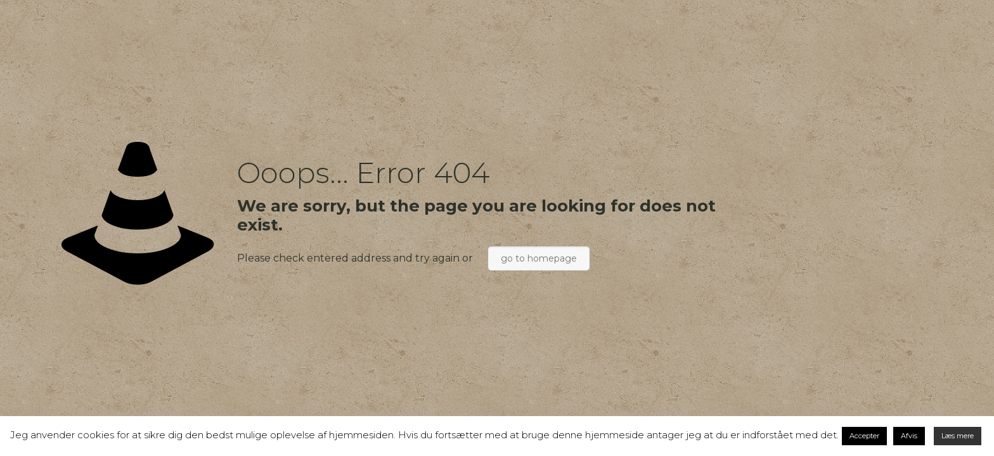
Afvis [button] (909, 435)
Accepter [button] (864, 435)
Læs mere (957, 435)
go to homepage (539, 258)
